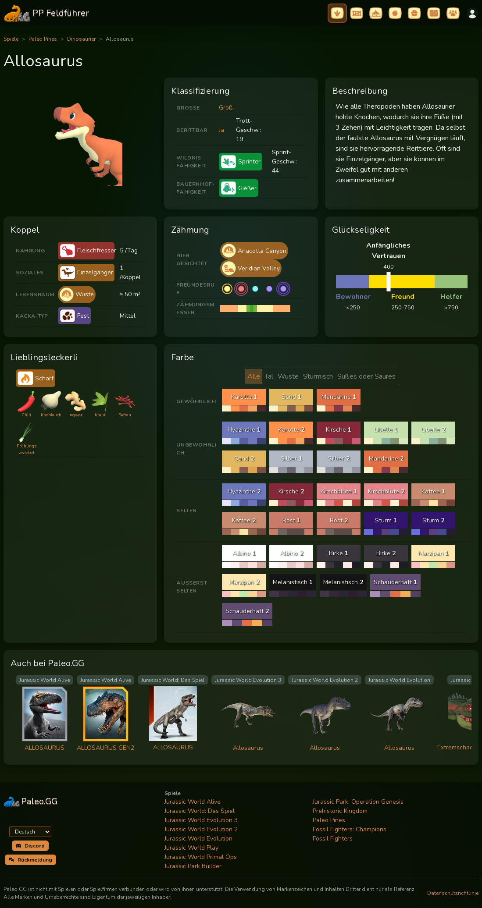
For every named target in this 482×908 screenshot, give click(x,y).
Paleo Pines (43, 39)
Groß (225, 107)
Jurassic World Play (191, 848)
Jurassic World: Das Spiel (199, 811)
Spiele (11, 39)
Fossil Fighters (333, 838)
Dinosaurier (81, 39)
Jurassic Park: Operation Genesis (358, 802)
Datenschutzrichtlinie (452, 893)
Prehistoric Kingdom (340, 811)
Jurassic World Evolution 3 (201, 820)
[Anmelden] (472, 13)
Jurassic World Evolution (198, 838)
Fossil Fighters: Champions (349, 829)
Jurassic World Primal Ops (200, 857)
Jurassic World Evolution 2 (201, 829)
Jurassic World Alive (192, 802)
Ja (221, 130)
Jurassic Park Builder (192, 866)
